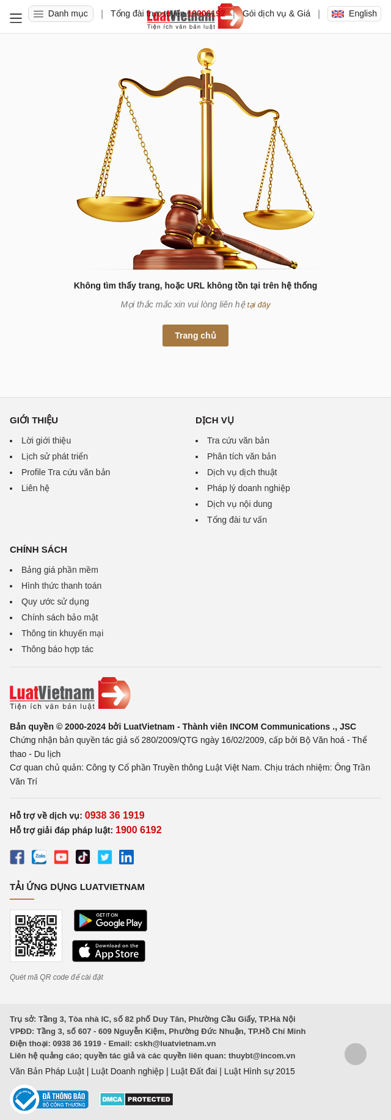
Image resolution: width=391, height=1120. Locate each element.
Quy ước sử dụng (55, 601)
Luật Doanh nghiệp (127, 1071)
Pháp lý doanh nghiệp (248, 488)
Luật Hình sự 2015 (259, 1071)
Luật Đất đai (193, 1071)
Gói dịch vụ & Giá (276, 13)
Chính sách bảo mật (59, 617)
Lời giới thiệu (46, 440)
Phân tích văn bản (241, 456)
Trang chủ (195, 335)
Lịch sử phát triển (54, 456)
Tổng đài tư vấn (237, 520)
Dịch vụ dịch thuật (242, 472)
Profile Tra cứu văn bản (65, 472)
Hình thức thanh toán (61, 586)
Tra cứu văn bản (238, 440)
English (354, 13)
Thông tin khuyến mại (62, 633)
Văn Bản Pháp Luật (47, 1071)
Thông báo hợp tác (57, 649)
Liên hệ (35, 488)
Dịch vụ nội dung (239, 504)
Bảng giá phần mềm (59, 570)
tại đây (259, 304)
